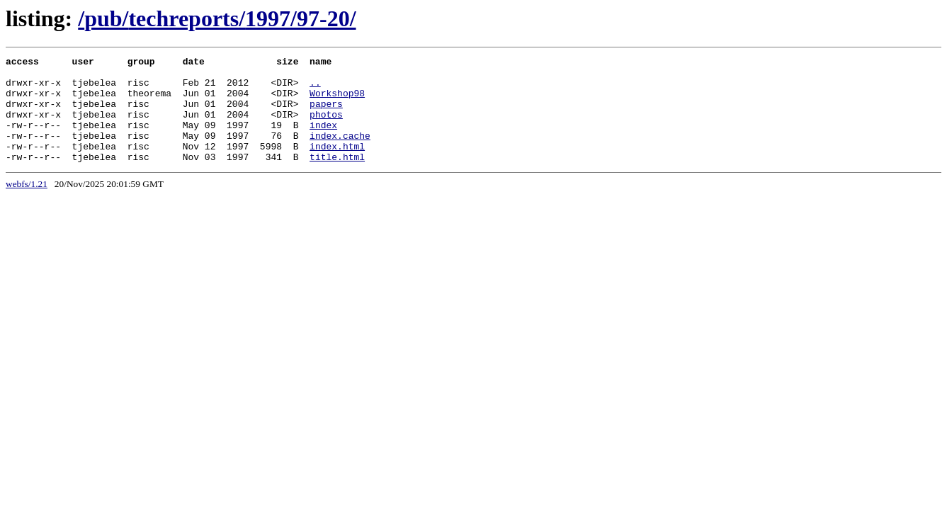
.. (315, 88)
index (323, 139)
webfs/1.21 (26, 205)
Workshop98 (337, 101)
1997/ (271, 18)
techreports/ (186, 18)
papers (326, 114)
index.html (337, 165)
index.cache (340, 152)
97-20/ (326, 18)
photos (326, 126)
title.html (337, 177)
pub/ (106, 18)
